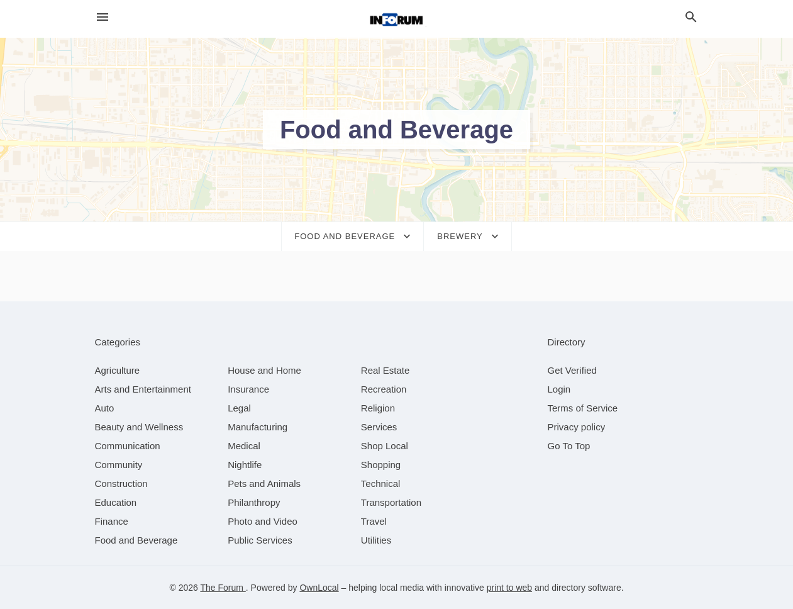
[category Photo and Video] (262, 521)
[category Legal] (239, 408)
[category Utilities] (376, 540)
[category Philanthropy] (254, 502)
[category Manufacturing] (257, 427)
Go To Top (569, 445)
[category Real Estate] (385, 370)
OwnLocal (318, 588)
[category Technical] (381, 483)
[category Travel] (374, 521)
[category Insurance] (248, 389)
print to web (509, 588)
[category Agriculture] (117, 370)
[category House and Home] (264, 370)
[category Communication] (127, 445)
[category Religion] (378, 408)
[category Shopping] (381, 464)
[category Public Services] (260, 540)
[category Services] (379, 427)
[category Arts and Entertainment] (143, 389)
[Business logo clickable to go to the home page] (397, 19)
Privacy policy (577, 427)
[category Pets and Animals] (264, 483)
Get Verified (572, 370)
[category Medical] (244, 445)
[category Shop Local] (384, 445)
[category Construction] (121, 483)
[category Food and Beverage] (136, 540)
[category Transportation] (391, 502)
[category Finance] (111, 521)
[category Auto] (104, 408)
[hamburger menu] (102, 17)
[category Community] (119, 464)
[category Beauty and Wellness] (139, 427)
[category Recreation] (384, 389)
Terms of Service (583, 408)
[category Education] (116, 502)
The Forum (222, 588)
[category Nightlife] (245, 464)
